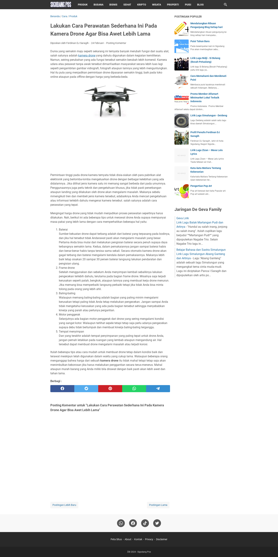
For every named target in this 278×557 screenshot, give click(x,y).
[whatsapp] (134, 388)
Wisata (156, 4)
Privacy (149, 539)
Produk (83, 4)
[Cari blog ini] (225, 4)
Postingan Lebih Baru (64, 505)
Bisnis (113, 4)
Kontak (138, 539)
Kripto (141, 4)
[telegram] (158, 388)
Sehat (127, 4)
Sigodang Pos (144, 552)
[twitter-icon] (157, 523)
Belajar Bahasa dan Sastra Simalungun (201, 249)
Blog (200, 4)
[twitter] (86, 388)
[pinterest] (110, 388)
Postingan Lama (158, 505)
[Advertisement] (110, 146)
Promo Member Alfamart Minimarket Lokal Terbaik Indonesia (204, 97)
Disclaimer (161, 539)
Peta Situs (116, 539)
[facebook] (62, 388)
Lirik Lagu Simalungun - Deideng (208, 115)
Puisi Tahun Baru (200, 41)
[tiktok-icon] (145, 523)
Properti (173, 4)
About (128, 539)
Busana (98, 4)
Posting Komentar (116, 43)
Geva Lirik (182, 218)
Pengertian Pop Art (201, 185)
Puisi (188, 4)
